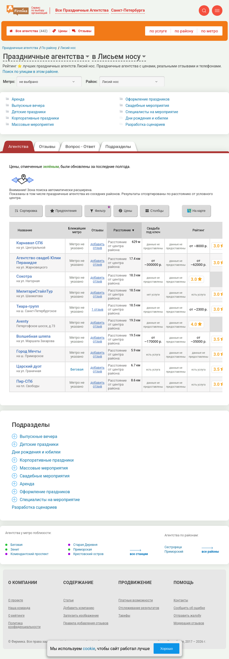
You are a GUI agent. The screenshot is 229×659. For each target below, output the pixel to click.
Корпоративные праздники (35, 118)
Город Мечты (28, 351)
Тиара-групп (27, 306)
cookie (89, 648)
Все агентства (28, 31)
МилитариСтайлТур (34, 291)
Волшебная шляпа (33, 336)
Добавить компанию (78, 608)
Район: (91, 81)
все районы (210, 550)
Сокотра (24, 276)
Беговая (76, 369)
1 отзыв (97, 309)
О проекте (15, 600)
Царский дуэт (29, 366)
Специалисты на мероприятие (151, 112)
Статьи (68, 600)
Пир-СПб (24, 381)
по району (184, 31)
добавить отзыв (97, 246)
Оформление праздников (147, 99)
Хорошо (166, 649)
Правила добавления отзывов (85, 623)
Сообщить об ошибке (189, 608)
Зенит (12, 549)
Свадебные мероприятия (147, 105)
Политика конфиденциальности (24, 625)
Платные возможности (136, 600)
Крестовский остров (86, 554)
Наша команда (19, 608)
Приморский (174, 551)
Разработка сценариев (145, 124)
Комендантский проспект (27, 554)
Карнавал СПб (29, 243)
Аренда (18, 99)
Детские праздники (28, 112)
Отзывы (81, 31)
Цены (60, 31)
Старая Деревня (83, 545)
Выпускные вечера (28, 105)
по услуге (158, 31)
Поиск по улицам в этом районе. (31, 71)
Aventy (22, 321)
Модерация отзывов (189, 623)
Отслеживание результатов (139, 608)
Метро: (9, 81)
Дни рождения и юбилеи (146, 118)
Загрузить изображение (81, 615)
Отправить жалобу (187, 615)
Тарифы (124, 615)
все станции (139, 552)
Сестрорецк (173, 547)
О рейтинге (16, 615)
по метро (209, 31)
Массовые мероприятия (33, 124)
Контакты (181, 600)
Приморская (80, 549)
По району (49, 48)
